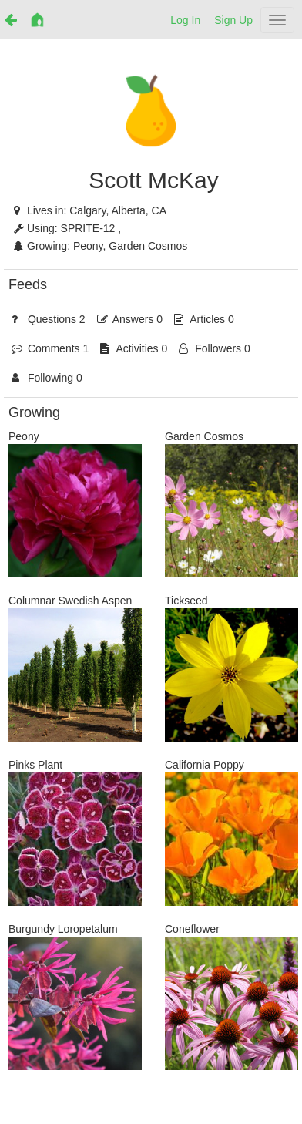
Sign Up (233, 20)
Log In (185, 20)
